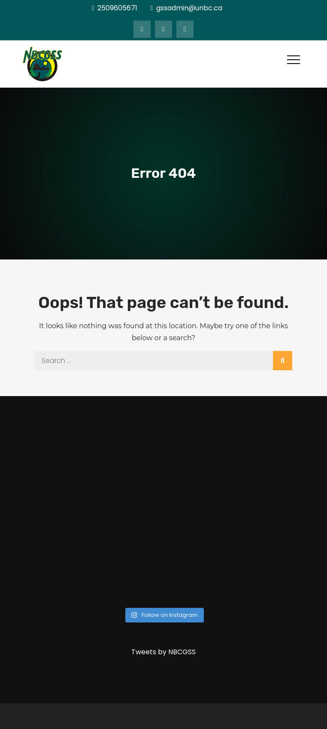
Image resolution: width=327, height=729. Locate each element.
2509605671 (115, 8)
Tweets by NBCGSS (163, 652)
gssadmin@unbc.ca (186, 8)
